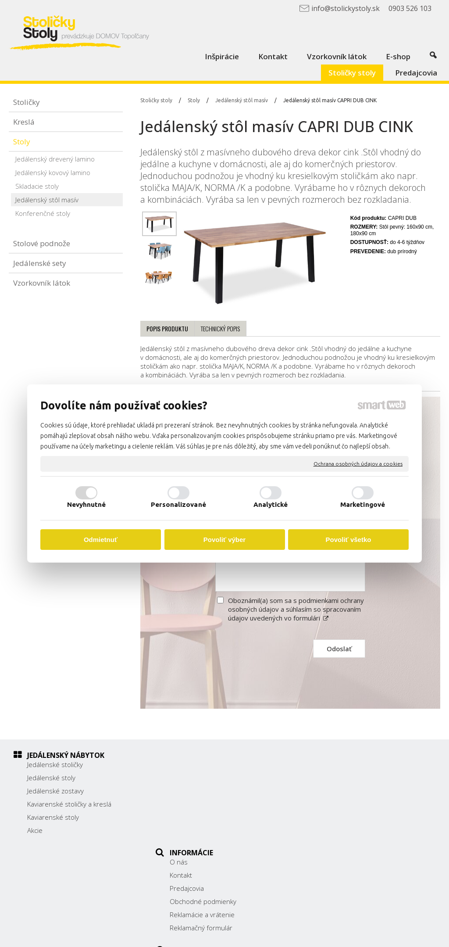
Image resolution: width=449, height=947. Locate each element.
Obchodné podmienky (207, 804)
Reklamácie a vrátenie (206, 817)
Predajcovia (191, 790)
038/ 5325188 (340, 802)
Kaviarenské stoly (53, 817)
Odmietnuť (101, 539)
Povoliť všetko (348, 539)
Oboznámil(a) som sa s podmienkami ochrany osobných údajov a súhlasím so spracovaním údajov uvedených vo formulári (296, 609)
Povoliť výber (224, 539)
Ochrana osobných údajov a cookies (358, 463)
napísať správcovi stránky (245, 934)
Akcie (35, 830)
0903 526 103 (339, 812)
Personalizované (178, 504)
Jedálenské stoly (51, 777)
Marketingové (362, 504)
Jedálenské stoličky (55, 764)
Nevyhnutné (86, 504)
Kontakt (185, 777)
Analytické (270, 504)
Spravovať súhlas (395, 934)
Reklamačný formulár (205, 830)
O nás (183, 764)
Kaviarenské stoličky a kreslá (69, 804)
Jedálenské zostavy (55, 790)
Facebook (332, 834)
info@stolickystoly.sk (349, 822)
